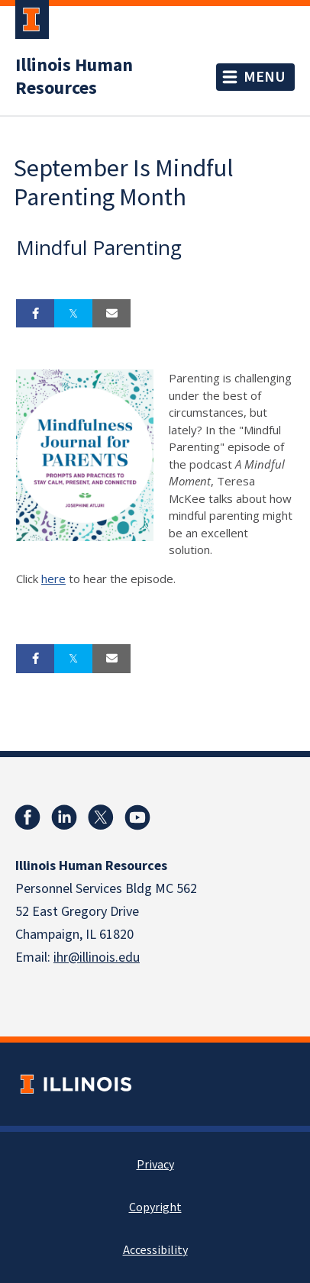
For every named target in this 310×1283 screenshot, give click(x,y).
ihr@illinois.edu (96, 957)
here (53, 578)
